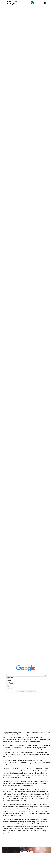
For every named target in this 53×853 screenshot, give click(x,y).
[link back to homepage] (12, 3)
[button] (44, 2)
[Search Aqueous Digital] (32, 2)
